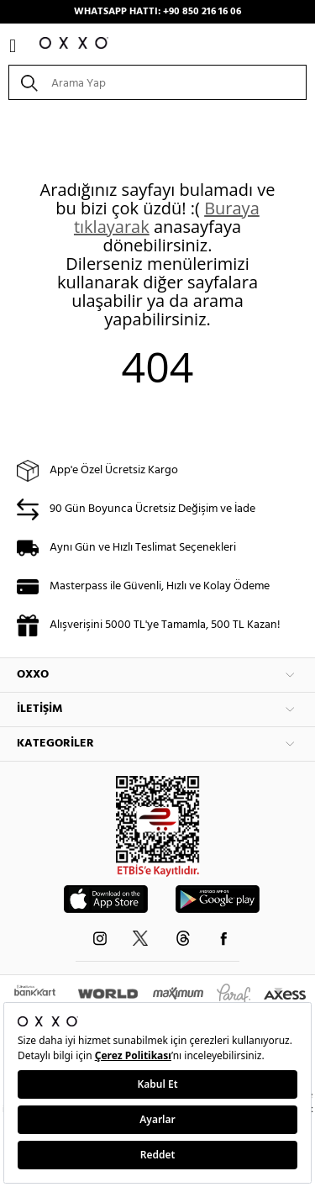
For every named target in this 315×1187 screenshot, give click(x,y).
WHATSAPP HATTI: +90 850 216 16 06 (157, 11)
